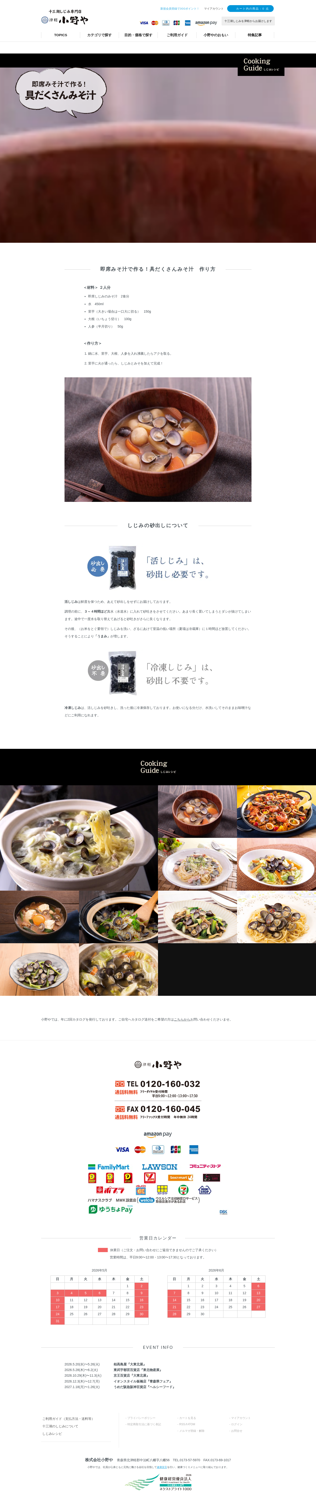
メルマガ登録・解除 (192, 1430)
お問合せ (236, 1430)
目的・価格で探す (138, 35)
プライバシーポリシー (141, 1418)
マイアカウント (241, 1418)
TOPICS (60, 35)
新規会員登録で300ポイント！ (179, 8)
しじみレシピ (52, 1434)
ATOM (191, 1424)
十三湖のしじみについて (60, 1426)
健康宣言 (162, 1467)
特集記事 (255, 35)
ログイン (236, 1424)
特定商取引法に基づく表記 (144, 1424)
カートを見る (187, 1418)
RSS (182, 1424)
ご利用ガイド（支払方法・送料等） (68, 1419)
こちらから (182, 1019)
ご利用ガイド (177, 35)
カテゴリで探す (99, 35)
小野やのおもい (216, 35)
